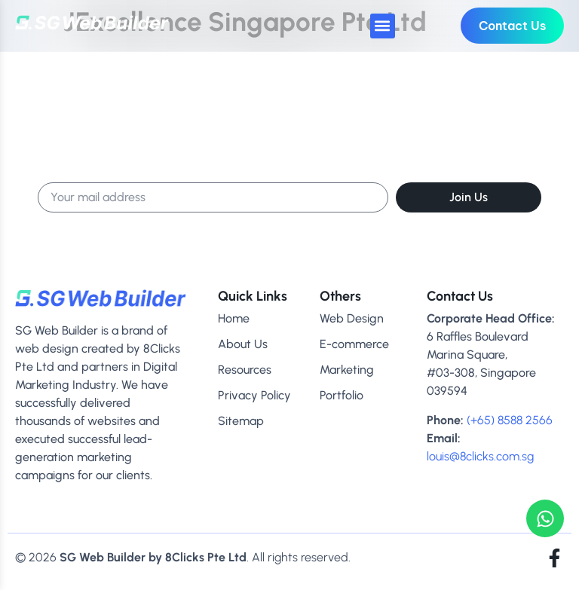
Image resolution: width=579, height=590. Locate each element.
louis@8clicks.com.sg (480, 456)
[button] (382, 26)
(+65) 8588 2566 (510, 420)
